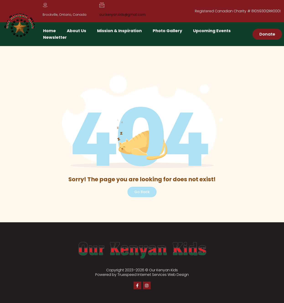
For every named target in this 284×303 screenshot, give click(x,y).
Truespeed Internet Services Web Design (153, 274)
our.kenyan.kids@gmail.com (122, 14)
